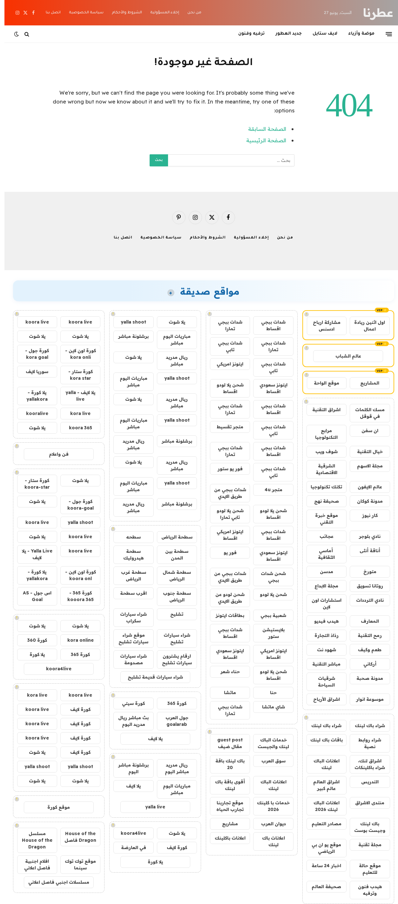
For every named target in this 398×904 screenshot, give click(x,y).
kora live (76, 413)
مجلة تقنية (365, 844)
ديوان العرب (269, 824)
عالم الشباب (344, 356)
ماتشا (225, 692)
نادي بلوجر (365, 536)
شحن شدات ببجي (268, 577)
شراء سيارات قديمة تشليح (151, 677)
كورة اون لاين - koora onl (76, 575)
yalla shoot (129, 322)
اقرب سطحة (129, 593)
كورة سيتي (129, 703)
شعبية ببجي (269, 615)
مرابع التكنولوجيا (322, 434)
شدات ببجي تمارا (225, 325)
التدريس (365, 782)
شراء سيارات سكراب (129, 617)
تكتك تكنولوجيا (322, 487)
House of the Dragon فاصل (76, 837)
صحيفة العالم (322, 886)
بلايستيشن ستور (269, 633)
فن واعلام (54, 454)
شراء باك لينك (365, 725)
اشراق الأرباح (322, 699)
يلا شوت (172, 322)
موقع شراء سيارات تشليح (129, 638)
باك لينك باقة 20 (225, 764)
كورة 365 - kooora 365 (76, 596)
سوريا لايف (32, 371)
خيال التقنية (365, 451)
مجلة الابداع (322, 586)
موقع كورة (54, 807)
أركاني (365, 664)
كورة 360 (33, 640)
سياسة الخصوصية (81, 13)
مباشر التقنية (322, 664)
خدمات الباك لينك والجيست (269, 743)
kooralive (33, 413)
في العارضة (129, 847)
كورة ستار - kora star (76, 375)
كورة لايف (172, 847)
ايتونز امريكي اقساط (225, 535)
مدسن (322, 571)
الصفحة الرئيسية (262, 140)
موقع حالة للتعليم (365, 869)
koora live (76, 322)
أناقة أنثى (365, 550)
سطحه (129, 537)
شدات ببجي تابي (225, 346)
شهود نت (322, 650)
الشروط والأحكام (122, 13)
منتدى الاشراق (365, 803)
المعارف (365, 621)
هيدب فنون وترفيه (365, 890)
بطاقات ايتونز (225, 615)
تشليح (172, 614)
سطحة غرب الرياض (129, 575)
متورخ (365, 571)
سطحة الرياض (172, 537)
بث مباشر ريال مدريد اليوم (129, 721)
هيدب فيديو (322, 621)
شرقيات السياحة (322, 681)
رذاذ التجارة (322, 635)
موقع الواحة (322, 383)
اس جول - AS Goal (32, 596)
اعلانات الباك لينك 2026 (322, 806)
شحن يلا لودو (268, 594)
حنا (269, 692)
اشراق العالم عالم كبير (322, 785)
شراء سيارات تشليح (172, 638)
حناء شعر (225, 671)
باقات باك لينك (322, 740)
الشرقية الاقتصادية (322, 469)
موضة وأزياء (357, 33)
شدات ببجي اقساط (269, 325)
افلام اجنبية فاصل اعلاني (33, 864)
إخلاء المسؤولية (160, 13)
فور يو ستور (225, 469)
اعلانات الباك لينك (322, 764)
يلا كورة (151, 862)
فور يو (225, 552)
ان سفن (365, 430)
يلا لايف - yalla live (76, 396)
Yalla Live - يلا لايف (32, 554)
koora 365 (76, 428)
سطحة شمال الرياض (172, 575)
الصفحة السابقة (263, 128)
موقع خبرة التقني (322, 518)
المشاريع (365, 383)
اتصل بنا (48, 13)
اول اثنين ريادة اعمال (365, 325)
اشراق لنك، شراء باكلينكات (365, 764)
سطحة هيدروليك (129, 554)
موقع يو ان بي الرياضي (322, 848)
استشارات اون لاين (322, 603)
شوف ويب (322, 451)
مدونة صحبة (365, 678)
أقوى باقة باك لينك (225, 785)
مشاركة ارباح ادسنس (322, 325)
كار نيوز (365, 515)
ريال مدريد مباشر (172, 360)
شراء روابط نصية (365, 743)
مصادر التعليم (322, 824)
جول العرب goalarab (172, 721)
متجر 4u (269, 489)
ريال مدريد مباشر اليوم (172, 768)
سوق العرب (269, 761)
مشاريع (225, 824)
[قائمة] (384, 34)
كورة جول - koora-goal (76, 505)
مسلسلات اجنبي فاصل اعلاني (54, 882)
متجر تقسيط (225, 427)
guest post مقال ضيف (225, 743)
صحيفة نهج (322, 501)
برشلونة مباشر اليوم (129, 768)
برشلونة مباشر (129, 336)
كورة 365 (172, 703)
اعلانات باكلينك (225, 838)
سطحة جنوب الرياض (172, 596)
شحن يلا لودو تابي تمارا (225, 514)
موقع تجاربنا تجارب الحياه (225, 806)
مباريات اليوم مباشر (172, 339)
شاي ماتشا (269, 707)
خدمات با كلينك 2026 (269, 806)
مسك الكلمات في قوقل (365, 413)
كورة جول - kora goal (32, 354)
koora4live (129, 833)
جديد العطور (284, 33)
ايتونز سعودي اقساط (269, 388)
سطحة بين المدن (172, 554)
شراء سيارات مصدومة (129, 659)
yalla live (151, 807)
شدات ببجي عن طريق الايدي (226, 493)
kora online (76, 640)
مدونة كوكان (365, 501)
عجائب (322, 536)
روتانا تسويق (365, 586)
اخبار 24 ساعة (322, 865)
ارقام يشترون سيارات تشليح (172, 659)
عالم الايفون (365, 487)
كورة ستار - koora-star (32, 484)
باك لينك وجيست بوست (365, 827)
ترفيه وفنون (247, 33)
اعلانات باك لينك (269, 841)
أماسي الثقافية (322, 554)
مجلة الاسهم (365, 466)
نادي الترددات (365, 600)
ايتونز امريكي (225, 364)
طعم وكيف (365, 650)
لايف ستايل (320, 33)
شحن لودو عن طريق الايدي (225, 598)
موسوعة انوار (365, 699)
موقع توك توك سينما (75, 864)
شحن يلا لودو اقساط (225, 388)
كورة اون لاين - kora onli (76, 354)
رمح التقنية (365, 635)
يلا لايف (151, 738)
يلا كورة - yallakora (32, 396)
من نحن (190, 13)
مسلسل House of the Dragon (32, 840)
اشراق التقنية (322, 409)
